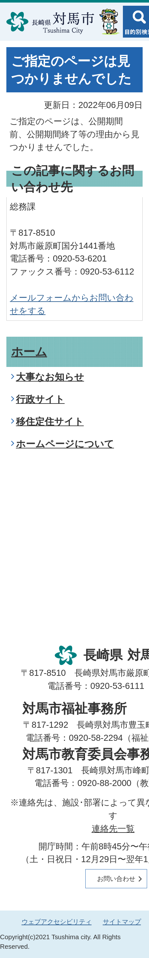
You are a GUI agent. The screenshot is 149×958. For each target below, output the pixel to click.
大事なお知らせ (50, 377)
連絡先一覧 (113, 828)
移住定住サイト (50, 421)
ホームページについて (65, 444)
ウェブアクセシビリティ (57, 921)
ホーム (29, 351)
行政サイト (40, 399)
